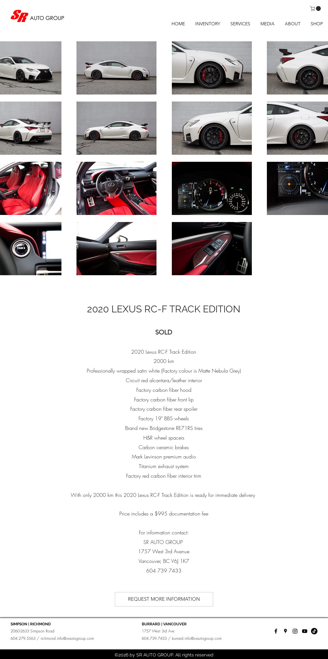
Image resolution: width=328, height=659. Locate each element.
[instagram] (295, 631)
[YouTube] (304, 631)
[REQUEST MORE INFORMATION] (164, 599)
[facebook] (276, 631)
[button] (316, 8)
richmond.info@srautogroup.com (67, 638)
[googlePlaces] (285, 631)
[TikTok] (314, 631)
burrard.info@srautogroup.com (197, 638)
